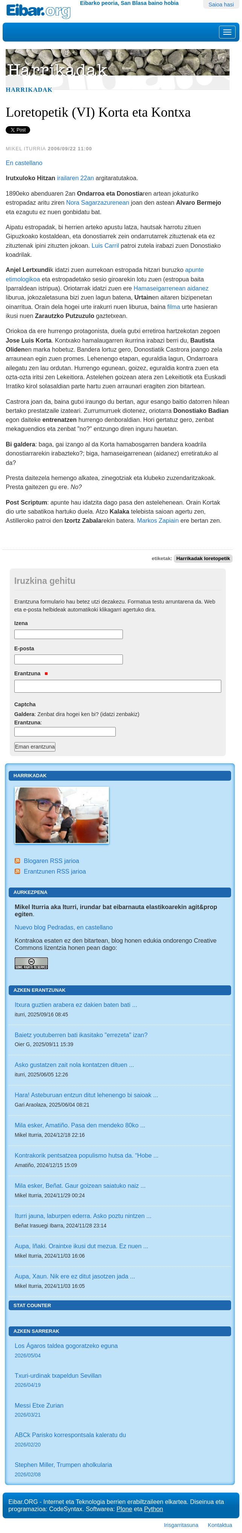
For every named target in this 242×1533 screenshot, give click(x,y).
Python (153, 1508)
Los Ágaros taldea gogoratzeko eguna (120, 1351)
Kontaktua (220, 1525)
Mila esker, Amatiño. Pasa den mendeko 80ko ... (80, 1125)
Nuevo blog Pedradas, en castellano (64, 927)
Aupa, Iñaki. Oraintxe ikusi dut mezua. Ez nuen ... (82, 1246)
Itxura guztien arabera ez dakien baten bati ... (76, 1004)
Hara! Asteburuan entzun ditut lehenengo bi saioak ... (86, 1094)
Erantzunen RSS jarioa (55, 871)
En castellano (24, 162)
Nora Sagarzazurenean (97, 202)
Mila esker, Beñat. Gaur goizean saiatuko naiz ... (80, 1185)
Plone (124, 1508)
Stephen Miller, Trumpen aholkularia (120, 1470)
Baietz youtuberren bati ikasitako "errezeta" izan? (81, 1034)
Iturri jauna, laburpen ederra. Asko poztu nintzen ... (83, 1215)
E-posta (24, 648)
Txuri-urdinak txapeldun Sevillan (120, 1381)
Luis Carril (105, 245)
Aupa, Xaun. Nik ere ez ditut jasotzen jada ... (75, 1276)
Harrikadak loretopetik (203, 558)
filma (173, 306)
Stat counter (32, 1305)
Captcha (25, 704)
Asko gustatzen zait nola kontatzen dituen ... (74, 1064)
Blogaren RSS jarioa (51, 860)
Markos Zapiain (158, 520)
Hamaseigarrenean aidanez (171, 288)
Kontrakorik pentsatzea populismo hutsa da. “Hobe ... (87, 1155)
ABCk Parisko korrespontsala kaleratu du (120, 1440)
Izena (21, 623)
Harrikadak (29, 89)
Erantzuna (31, 673)
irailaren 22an (75, 177)
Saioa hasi (221, 5)
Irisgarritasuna (181, 1525)
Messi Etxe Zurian (120, 1411)
